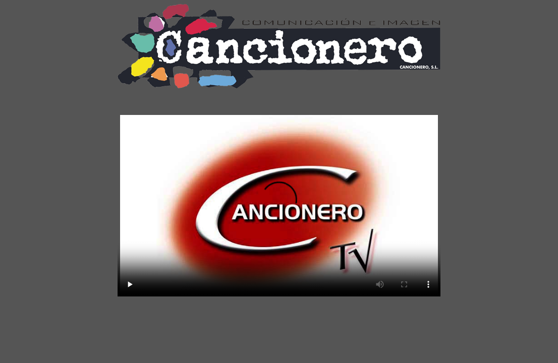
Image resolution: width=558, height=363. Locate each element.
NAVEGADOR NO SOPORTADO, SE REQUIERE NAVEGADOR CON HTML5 (279, 205)
